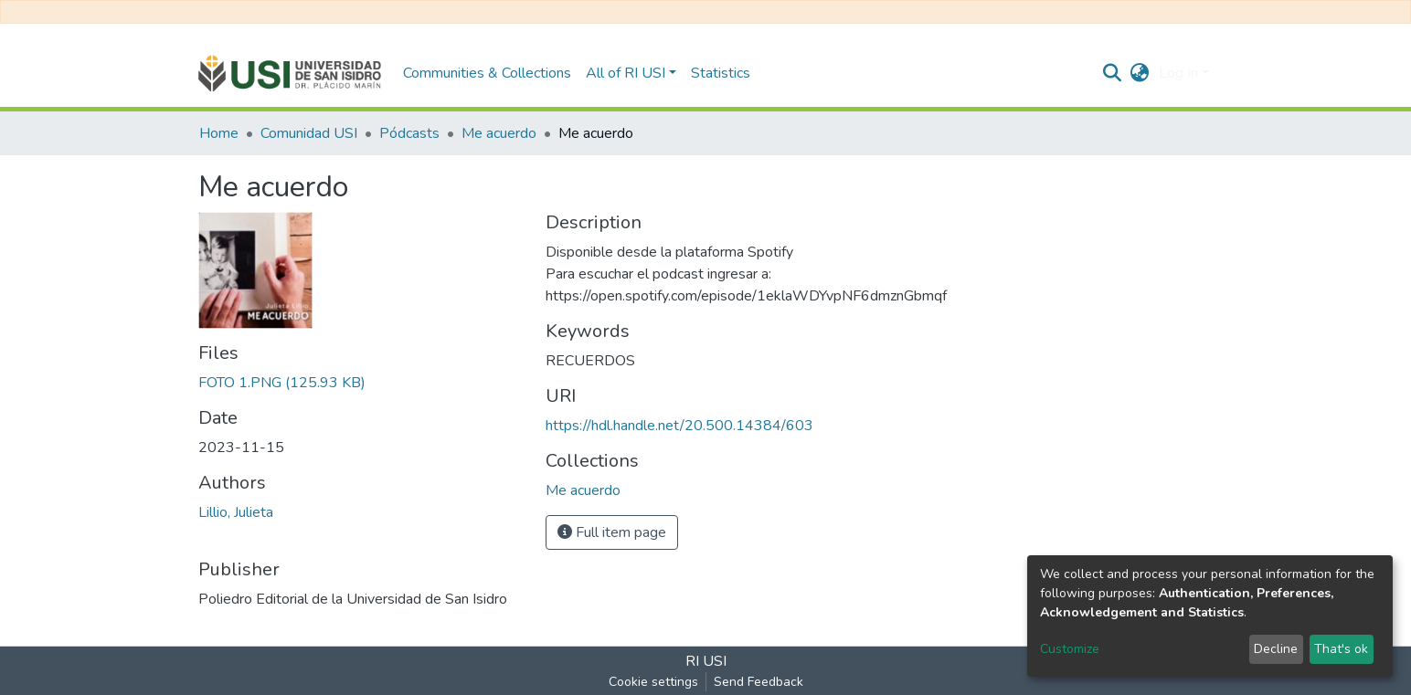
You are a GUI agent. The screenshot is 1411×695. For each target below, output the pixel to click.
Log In (1178, 73)
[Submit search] (1112, 73)
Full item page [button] (611, 532)
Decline (1276, 649)
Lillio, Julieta (235, 512)
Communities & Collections (487, 73)
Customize (1069, 649)
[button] (1140, 73)
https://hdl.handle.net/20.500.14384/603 (679, 426)
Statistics (720, 73)
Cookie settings (653, 681)
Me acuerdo (498, 133)
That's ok (1341, 649)
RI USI (706, 661)
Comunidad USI (308, 133)
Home (219, 133)
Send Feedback (758, 681)
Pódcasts (409, 133)
